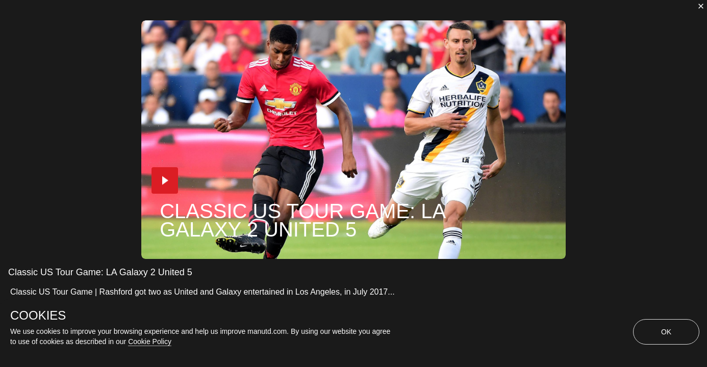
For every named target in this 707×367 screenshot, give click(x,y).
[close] (701, 6)
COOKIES (38, 315)
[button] (165, 180)
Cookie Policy (149, 341)
